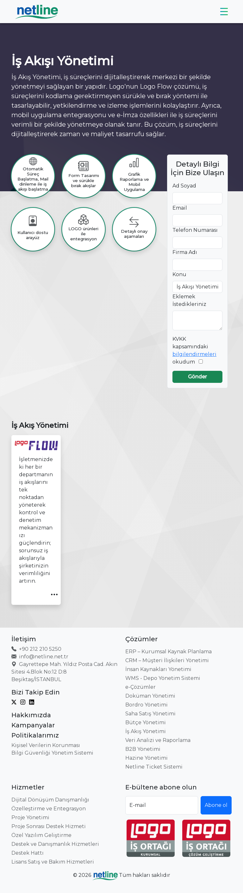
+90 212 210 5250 (36, 649)
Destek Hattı (27, 853)
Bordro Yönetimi (146, 705)
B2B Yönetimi (142, 749)
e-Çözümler (140, 687)
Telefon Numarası (195, 230)
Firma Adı (184, 252)
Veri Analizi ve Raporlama (157, 740)
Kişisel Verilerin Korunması (45, 745)
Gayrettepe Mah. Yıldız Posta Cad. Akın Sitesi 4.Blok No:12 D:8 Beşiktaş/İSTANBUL (64, 671)
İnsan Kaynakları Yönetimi (158, 669)
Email (179, 208)
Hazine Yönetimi (146, 758)
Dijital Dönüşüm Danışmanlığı (50, 800)
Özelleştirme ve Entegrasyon (48, 809)
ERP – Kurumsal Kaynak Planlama (168, 652)
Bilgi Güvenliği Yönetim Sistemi (52, 753)
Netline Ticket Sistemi (154, 767)
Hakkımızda (31, 715)
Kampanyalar (33, 725)
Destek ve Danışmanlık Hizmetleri (55, 844)
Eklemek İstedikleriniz (189, 300)
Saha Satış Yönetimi (150, 714)
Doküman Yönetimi (150, 696)
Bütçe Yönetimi (145, 722)
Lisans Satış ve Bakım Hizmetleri (52, 862)
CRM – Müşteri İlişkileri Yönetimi (167, 660)
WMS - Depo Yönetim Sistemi (162, 678)
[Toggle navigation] (224, 12)
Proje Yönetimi (30, 817)
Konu (179, 274)
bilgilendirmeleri (194, 354)
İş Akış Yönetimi (145, 731)
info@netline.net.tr (39, 657)
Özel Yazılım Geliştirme (41, 835)
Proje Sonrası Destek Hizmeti (48, 826)
